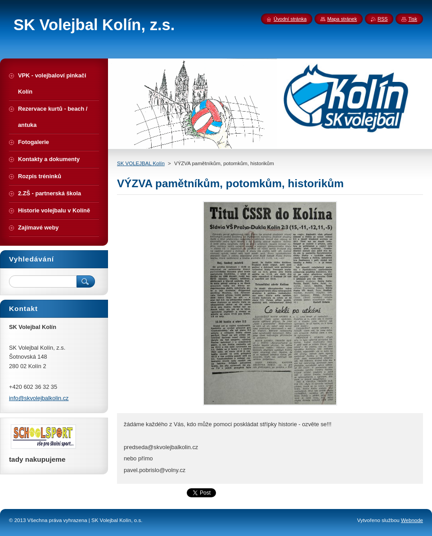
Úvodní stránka (290, 19)
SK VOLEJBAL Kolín (141, 163)
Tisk (412, 19)
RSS (382, 19)
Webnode (412, 520)
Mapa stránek (342, 19)
